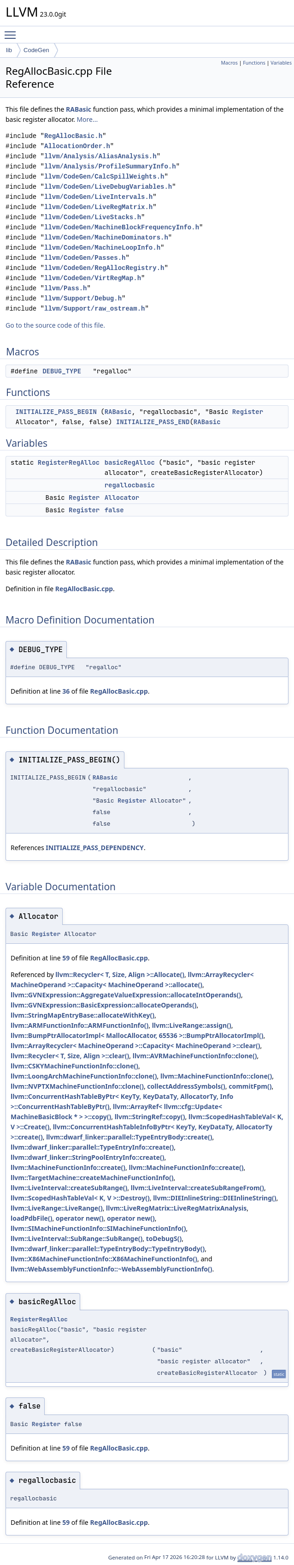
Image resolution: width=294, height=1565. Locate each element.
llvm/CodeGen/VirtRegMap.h (92, 278)
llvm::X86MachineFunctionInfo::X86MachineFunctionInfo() (104, 1258)
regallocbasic (130, 485)
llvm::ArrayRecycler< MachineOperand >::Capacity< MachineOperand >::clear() (135, 1045)
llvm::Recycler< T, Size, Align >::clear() (70, 1055)
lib (9, 50)
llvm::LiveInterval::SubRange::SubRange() (76, 1238)
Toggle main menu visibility (12, 31)
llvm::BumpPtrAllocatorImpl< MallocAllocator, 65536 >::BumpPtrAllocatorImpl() (137, 1035)
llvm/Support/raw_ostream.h (94, 308)
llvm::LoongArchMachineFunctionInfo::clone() (84, 1076)
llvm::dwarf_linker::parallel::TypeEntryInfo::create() (92, 1147)
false (114, 510)
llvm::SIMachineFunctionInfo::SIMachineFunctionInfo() (98, 1228)
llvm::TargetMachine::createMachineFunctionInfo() (92, 1177)
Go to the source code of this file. (55, 325)
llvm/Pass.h (65, 288)
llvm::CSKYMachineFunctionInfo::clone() (74, 1065)
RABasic (78, 109)
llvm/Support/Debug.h (83, 298)
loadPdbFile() (31, 1218)
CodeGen (36, 50)
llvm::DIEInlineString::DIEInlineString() (214, 1197)
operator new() (80, 1218)
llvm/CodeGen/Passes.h (84, 257)
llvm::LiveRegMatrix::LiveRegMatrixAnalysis (176, 1208)
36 (66, 691)
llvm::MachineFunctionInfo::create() (68, 1167)
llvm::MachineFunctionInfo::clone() (216, 1076)
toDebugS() (164, 1238)
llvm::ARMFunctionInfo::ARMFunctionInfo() (79, 1025)
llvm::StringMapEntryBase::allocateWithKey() (82, 1015)
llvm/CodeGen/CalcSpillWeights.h (104, 176)
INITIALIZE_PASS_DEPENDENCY (95, 847)
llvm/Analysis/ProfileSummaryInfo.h (110, 166)
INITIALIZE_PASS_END (153, 422)
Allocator (122, 497)
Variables (281, 63)
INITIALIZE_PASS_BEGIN (55, 412)
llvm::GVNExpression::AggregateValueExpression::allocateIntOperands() (126, 994)
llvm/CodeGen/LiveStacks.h (92, 217)
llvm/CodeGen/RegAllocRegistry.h (104, 268)
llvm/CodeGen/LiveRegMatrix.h (98, 207)
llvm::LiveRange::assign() (191, 1025)
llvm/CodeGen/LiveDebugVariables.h (108, 186)
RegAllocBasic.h (73, 136)
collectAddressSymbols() (186, 1086)
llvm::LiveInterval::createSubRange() (69, 1187)
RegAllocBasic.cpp (84, 588)
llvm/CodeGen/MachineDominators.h (106, 237)
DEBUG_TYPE (61, 371)
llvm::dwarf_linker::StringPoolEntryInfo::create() (87, 1157)
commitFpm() (250, 1086)
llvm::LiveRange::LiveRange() (57, 1208)
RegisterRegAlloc (69, 462)
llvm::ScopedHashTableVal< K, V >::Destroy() (80, 1197)
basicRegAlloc (130, 462)
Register (247, 412)
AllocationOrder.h (77, 146)
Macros (229, 63)
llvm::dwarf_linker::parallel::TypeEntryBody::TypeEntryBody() (108, 1248)
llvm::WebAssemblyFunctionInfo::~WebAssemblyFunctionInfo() (111, 1269)
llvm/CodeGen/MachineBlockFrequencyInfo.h (121, 227)
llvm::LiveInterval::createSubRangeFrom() (197, 1187)
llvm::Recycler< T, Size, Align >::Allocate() (119, 974)
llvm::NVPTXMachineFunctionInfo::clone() (77, 1086)
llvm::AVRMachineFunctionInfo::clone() (195, 1055)
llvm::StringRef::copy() (150, 1116)
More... (87, 119)
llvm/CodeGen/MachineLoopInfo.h (102, 247)
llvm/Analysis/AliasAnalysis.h (100, 156)
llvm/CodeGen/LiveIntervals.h (98, 196)
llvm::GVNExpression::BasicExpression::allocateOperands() (103, 1005)
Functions (254, 63)
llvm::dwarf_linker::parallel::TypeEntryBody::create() (129, 1137)
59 (66, 957)
